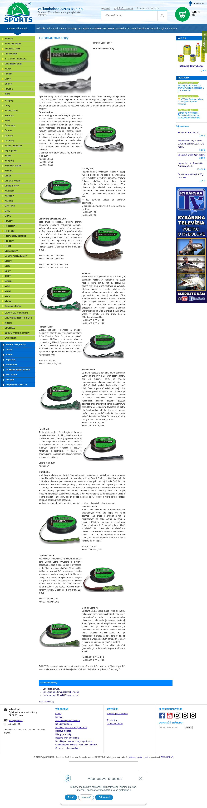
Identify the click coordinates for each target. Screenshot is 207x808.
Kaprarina (10, 359)
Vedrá (8, 296)
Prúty (7, 105)
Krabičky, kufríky (13, 166)
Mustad (8, 323)
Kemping (9, 161)
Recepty (10, 380)
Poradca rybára (159, 28)
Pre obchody (11, 54)
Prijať (71, 797)
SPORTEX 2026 (12, 49)
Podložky (9, 231)
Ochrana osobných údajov (67, 748)
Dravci (8, 79)
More (7, 94)
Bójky (8, 120)
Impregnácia (11, 151)
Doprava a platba (63, 731)
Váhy (7, 286)
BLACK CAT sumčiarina (16, 313)
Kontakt (58, 717)
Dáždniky (9, 140)
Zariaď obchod (58, 28)
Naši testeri (11, 374)
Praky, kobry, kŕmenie (15, 236)
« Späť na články (46, 701)
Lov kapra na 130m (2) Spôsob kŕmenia (61, 692)
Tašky (8, 276)
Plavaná (9, 89)
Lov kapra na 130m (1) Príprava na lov (60, 695)
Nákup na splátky (63, 734)
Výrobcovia (10, 338)
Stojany (8, 261)
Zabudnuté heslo (114, 723)
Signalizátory (11, 251)
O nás (58, 713)
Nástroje (9, 201)
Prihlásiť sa (199, 3)
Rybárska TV (123, 28)
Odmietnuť (104, 797)
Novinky (9, 39)
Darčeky (9, 135)
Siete (7, 266)
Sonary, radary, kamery (16, 256)
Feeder (8, 74)
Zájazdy (173, 28)
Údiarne (9, 281)
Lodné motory (12, 186)
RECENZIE (108, 28)
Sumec (8, 84)
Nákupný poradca (63, 724)
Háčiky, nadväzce (13, 145)
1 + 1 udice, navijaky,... (16, 59)
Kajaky (8, 156)
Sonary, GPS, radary (16, 344)
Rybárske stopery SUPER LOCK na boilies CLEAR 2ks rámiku (191, 143)
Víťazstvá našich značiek (18, 369)
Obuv (7, 211)
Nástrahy (9, 196)
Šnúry (8, 271)
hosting (147, 757)
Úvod (107, 8)
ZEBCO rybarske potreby (17, 333)
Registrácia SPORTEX (16, 385)
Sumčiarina (11, 364)
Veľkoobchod (43, 28)
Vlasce (8, 301)
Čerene (8, 130)
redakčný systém (136, 757)
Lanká (8, 176)
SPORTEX (10, 328)
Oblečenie (10, 206)
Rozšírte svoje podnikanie (67, 738)
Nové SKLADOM (13, 44)
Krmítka (9, 171)
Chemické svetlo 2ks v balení (191, 155)
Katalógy (72, 28)
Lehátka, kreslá (12, 181)
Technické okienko (140, 28)
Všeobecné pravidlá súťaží (67, 720)
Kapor (8, 69)
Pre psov (9, 241)
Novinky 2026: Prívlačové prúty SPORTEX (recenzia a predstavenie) (191, 88)
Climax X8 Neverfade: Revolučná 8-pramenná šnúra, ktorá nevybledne (189, 115)
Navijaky (9, 100)
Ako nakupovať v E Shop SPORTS (71, 727)
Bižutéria (9, 115)
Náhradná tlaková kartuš (191, 66)
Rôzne (8, 246)
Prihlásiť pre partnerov (117, 713)
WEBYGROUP (167, 757)
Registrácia (112, 720)
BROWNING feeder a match (18, 318)
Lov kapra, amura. (51, 689)
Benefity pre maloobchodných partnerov (73, 741)
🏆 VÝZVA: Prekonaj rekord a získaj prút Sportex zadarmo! (190, 101)
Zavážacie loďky (13, 306)
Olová (8, 216)
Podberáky (10, 226)
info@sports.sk (125, 8)
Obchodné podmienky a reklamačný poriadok (76, 745)
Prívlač (9, 349)
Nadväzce (9, 191)
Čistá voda (10, 125)
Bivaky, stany (11, 110)
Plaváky (9, 221)
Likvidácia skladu (13, 64)
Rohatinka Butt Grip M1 (188, 132)
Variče (8, 291)
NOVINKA (83, 28)
